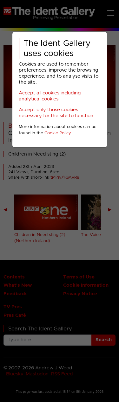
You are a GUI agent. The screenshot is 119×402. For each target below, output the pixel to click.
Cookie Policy (57, 133)
